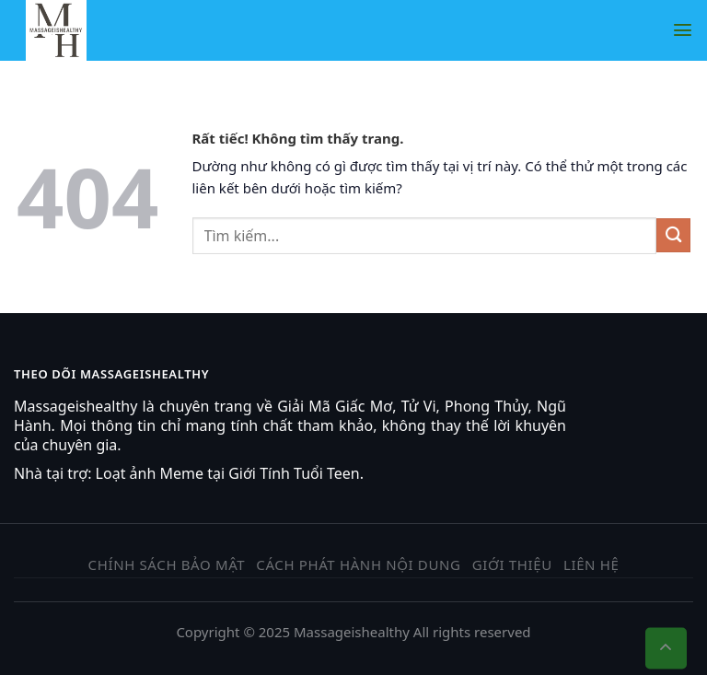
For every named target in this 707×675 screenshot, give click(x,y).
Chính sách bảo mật (167, 564)
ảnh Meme (166, 473)
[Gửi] (673, 235)
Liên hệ (591, 564)
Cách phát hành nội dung (358, 564)
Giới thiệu (512, 564)
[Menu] (682, 30)
